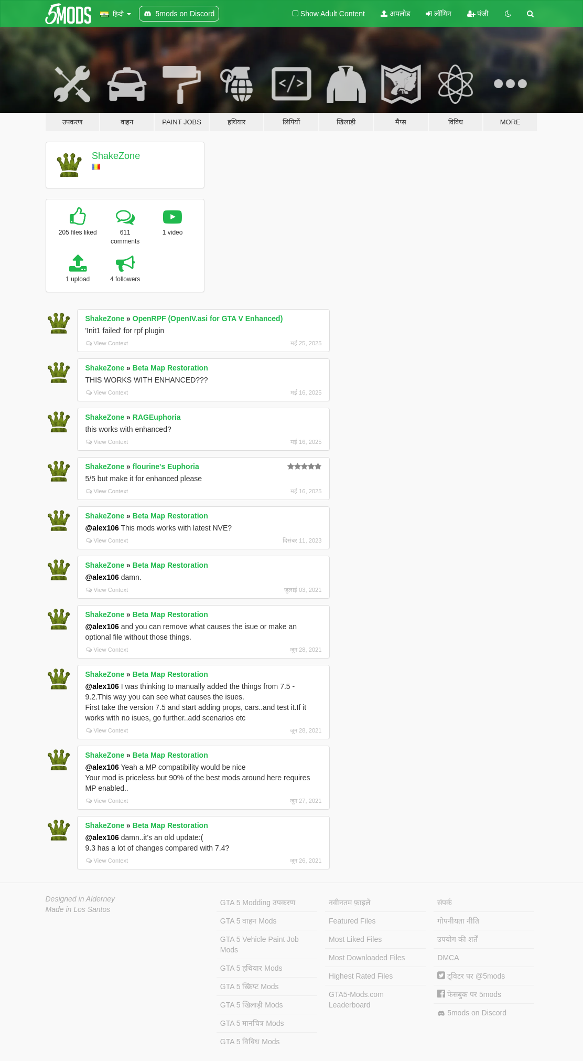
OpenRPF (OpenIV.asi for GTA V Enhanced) (208, 318)
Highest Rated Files (361, 976)
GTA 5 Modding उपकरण (257, 902)
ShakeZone (116, 156)
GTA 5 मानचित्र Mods (252, 1023)
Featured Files (352, 921)
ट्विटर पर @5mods (471, 976)
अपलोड (395, 13)
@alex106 (102, 528)
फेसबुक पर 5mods (469, 994)
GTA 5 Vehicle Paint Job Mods (259, 944)
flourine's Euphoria (166, 466)
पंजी (478, 13)
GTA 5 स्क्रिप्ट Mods (249, 986)
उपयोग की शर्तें (457, 939)
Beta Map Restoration (170, 368)
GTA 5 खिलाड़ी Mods (251, 1005)
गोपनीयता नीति (458, 921)
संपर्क (444, 902)
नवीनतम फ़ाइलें (349, 902)
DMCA (448, 957)
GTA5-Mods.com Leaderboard (356, 999)
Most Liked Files (355, 939)
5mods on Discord (471, 1013)
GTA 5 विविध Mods (250, 1041)
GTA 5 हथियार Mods (251, 968)
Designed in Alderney (80, 899)
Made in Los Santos (78, 909)
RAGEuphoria (157, 417)
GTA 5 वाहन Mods (248, 921)
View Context (107, 343)
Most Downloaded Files (367, 957)
